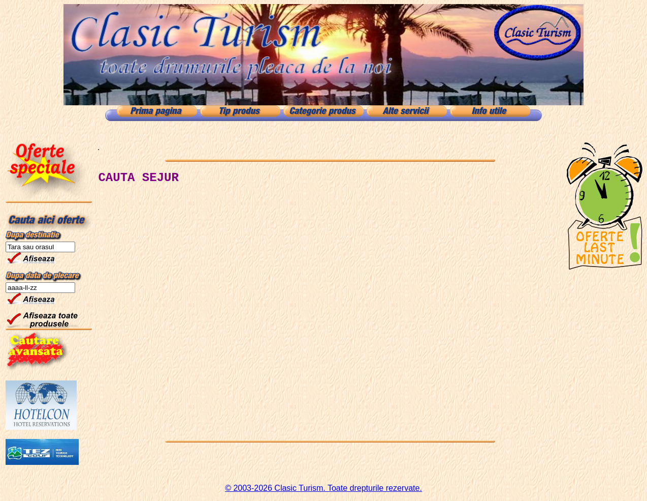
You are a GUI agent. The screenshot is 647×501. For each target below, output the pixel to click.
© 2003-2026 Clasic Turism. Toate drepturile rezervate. (323, 488)
